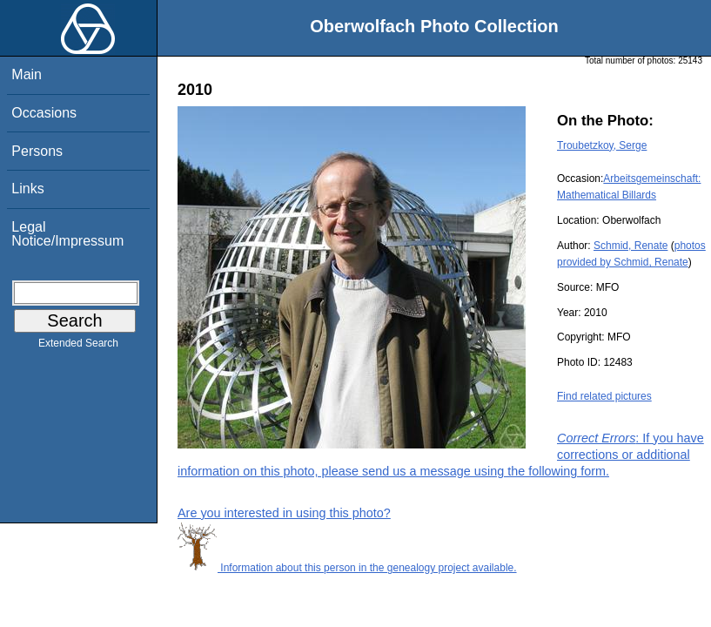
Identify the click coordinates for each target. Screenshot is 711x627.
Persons (37, 151)
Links (27, 188)
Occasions (44, 112)
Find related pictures (604, 396)
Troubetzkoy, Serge (602, 145)
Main (26, 74)
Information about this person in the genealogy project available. (347, 568)
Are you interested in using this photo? (284, 513)
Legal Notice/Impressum (67, 233)
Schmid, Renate (630, 245)
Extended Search (78, 346)
